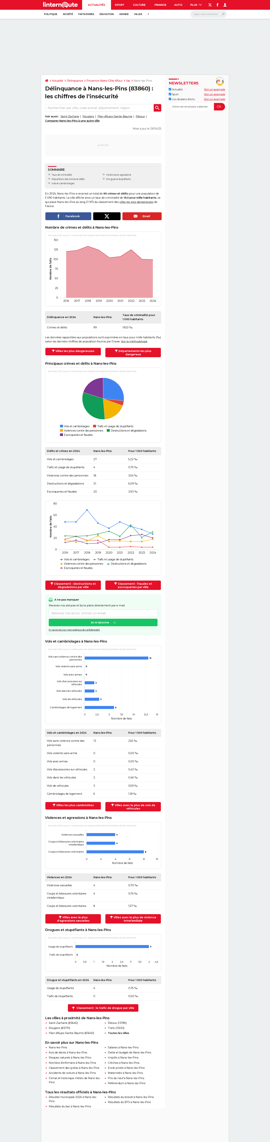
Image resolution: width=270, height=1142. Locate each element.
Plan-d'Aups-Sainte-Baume (115, 116)
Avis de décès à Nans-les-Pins (68, 1052)
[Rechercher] (208, 14)
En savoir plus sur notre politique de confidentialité (74, 629)
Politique (50, 14)
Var (128, 80)
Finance (160, 5)
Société (68, 14)
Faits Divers (86, 14)
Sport (119, 5)
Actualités (96, 5)
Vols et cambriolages (63, 183)
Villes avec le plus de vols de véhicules (135, 807)
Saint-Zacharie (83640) (63, 1023)
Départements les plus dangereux (134, 352)
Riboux (140, 116)
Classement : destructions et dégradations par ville (75, 585)
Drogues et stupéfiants (118, 179)
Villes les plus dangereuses (75, 351)
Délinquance (75, 80)
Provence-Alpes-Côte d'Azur (104, 80)
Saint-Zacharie (70, 116)
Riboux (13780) (117, 1023)
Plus (196, 5)
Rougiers (88, 116)
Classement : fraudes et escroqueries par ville (135, 585)
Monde (124, 14)
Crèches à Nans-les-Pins (124, 1062)
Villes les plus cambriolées (75, 805)
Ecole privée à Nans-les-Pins (126, 1068)
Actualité (57, 80)
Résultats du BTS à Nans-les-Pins (129, 1102)
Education (107, 14)
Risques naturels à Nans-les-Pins (70, 1057)
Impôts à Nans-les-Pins (123, 1057)
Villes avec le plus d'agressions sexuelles (73, 919)
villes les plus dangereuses (136, 202)
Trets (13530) (116, 1028)
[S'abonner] (197, 106)
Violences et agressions (118, 174)
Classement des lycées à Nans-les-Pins (74, 1068)
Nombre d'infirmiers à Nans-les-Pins (72, 1062)
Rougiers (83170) (59, 1028)
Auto (178, 5)
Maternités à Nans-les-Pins (125, 1073)
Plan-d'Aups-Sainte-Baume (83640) (71, 1033)
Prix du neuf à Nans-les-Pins (126, 1078)
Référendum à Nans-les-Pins (126, 1083)
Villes (138, 14)
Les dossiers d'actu (182, 99)
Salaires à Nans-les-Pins (123, 1047)
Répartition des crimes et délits (68, 179)
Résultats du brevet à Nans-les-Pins (131, 1097)
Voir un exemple (214, 89)
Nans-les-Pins (58, 1047)
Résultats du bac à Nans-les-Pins (70, 1106)
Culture (139, 5)
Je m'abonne (100, 622)
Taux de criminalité (62, 174)
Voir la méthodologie (134, 341)
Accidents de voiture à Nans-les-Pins (72, 1073)
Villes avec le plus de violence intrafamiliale (135, 919)
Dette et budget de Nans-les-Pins (129, 1052)
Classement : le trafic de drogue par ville (105, 1008)
